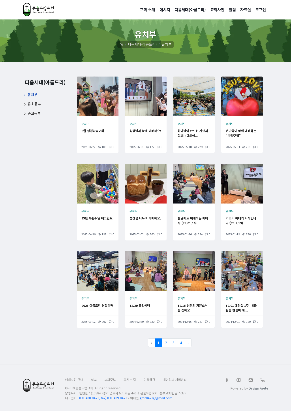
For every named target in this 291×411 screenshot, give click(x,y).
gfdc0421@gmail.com (156, 398)
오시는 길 (130, 379)
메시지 (165, 9)
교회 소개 (147, 9)
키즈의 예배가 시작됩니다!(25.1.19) (242, 220)
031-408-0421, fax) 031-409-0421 (103, 398)
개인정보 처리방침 (175, 379)
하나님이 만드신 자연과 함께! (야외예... (194, 135)
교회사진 (217, 9)
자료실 (245, 9)
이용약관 (149, 379)
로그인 (260, 9)
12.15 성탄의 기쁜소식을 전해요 (194, 307)
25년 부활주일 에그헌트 (96, 220)
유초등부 (32, 103)
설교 (94, 379)
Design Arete (258, 388)
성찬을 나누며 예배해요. (146, 220)
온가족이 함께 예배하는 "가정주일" (242, 132)
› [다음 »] (188, 342)
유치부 (166, 44)
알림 (232, 9)
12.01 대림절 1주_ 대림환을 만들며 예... (241, 309)
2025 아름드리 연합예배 (96, 307)
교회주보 (110, 379)
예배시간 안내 (74, 379)
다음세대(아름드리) (190, 9)
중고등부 (32, 113)
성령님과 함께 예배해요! (146, 132)
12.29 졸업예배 (143, 305)
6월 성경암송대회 (96, 130)
